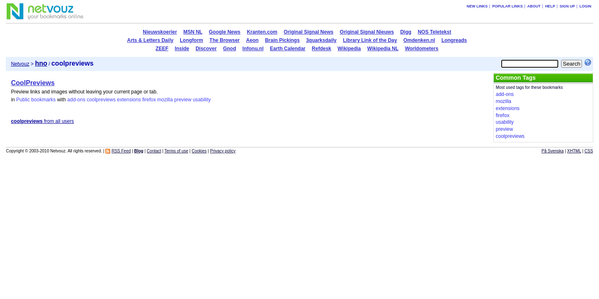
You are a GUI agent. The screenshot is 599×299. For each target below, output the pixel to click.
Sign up (567, 6)
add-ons (76, 100)
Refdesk (322, 48)
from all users (42, 121)
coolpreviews (101, 100)
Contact (154, 151)
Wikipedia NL (383, 48)
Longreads (454, 40)
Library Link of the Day (370, 40)
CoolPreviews (32, 82)
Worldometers (421, 48)
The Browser (225, 40)
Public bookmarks (36, 100)
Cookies (199, 151)
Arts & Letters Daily (150, 40)
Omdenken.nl (419, 40)
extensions (129, 100)
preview (182, 100)
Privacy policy (222, 151)
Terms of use (176, 151)
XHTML (574, 151)
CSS (588, 151)
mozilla (165, 100)
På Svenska (553, 151)
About (534, 6)
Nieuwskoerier (160, 32)
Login (585, 6)
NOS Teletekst (434, 32)
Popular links (507, 6)
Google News (224, 32)
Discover (206, 48)
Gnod (229, 48)
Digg (405, 32)
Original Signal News (308, 32)
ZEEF (162, 48)
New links (477, 6)
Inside (182, 48)
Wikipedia (349, 48)
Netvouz (20, 64)
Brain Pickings (282, 40)
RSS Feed (121, 151)
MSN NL (193, 32)
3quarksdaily (321, 40)
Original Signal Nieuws (367, 32)
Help (550, 6)
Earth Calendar (287, 48)
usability (201, 100)
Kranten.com (262, 32)
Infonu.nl (253, 48)
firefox (149, 100)
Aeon (252, 40)
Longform (191, 40)
